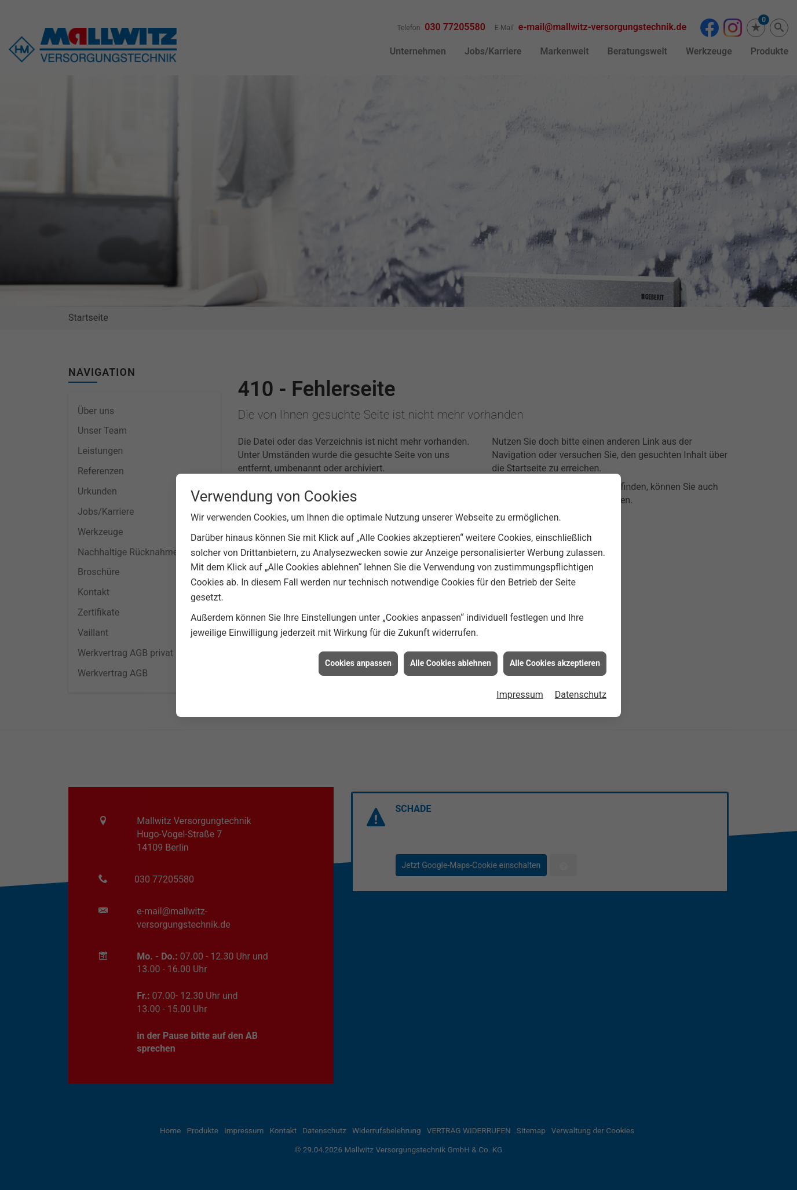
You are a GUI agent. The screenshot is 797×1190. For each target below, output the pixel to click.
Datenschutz (580, 600)
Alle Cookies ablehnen (450, 569)
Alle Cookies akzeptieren (555, 569)
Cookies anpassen (358, 569)
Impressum (519, 600)
